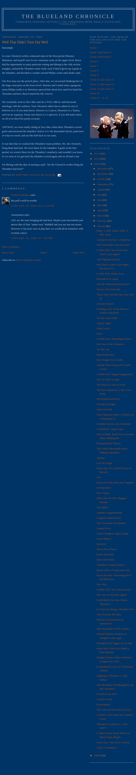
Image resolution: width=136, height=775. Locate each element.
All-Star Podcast (105, 303)
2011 (97, 153)
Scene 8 (94, 70)
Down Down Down (106, 549)
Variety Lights (103, 323)
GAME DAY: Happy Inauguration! (114, 374)
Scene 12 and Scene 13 (102, 84)
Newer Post (8, 252)
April (100, 210)
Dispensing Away (105, 354)
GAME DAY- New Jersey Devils (113, 589)
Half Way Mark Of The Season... (113, 628)
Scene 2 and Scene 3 (100, 52)
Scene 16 (94, 93)
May (100, 205)
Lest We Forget (104, 463)
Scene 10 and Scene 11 (102, 79)
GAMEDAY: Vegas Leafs (109, 429)
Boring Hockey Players (108, 443)
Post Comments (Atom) (28, 259)
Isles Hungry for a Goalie (109, 359)
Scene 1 (94, 47)
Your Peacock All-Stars (108, 614)
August (101, 189)
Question (101, 543)
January (101, 226)
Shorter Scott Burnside (108, 289)
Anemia (100, 457)
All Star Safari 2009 (106, 318)
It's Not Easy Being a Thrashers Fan (115, 609)
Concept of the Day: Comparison (113, 239)
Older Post (78, 252)
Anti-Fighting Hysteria (108, 259)
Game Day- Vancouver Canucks (113, 742)
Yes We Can (102, 349)
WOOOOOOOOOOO (108, 398)
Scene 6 (94, 61)
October (101, 179)
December (103, 168)
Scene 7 (94, 65)
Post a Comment (10, 246)
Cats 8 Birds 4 (103, 538)
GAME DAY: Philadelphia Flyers (113, 338)
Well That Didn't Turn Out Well (112, 244)
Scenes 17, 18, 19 (99, 97)
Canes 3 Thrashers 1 (107, 747)
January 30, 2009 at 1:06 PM (32, 238)
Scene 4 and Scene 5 (100, 56)
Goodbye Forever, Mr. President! (113, 423)
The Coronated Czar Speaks (110, 523)
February (102, 220)
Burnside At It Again (107, 278)
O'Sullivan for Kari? (107, 693)
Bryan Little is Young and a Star (113, 570)
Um (98, 477)
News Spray (102, 492)
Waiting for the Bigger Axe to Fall (114, 643)
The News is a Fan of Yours (110, 384)
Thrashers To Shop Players (110, 564)
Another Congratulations (109, 512)
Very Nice (101, 584)
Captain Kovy (103, 528)
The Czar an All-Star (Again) (111, 594)
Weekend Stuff (104, 409)
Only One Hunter (105, 559)
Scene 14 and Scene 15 (102, 88)
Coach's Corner (104, 699)
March (101, 215)
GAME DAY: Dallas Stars (110, 273)
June (100, 199)
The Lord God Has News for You (113, 709)
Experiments (103, 704)
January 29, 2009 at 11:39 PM (32, 205)
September (103, 184)
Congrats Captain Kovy (108, 517)
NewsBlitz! (102, 507)
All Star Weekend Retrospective (113, 284)
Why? (99, 333)
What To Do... (103, 328)
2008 (97, 755)
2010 (97, 158)
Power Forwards (105, 554)
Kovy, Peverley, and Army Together (115, 482)
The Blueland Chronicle (68, 16)
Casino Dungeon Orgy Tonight (112, 533)
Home (43, 252)
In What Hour (103, 487)
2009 (97, 163)
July (99, 194)
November (103, 173)
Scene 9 (94, 75)
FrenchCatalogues (20, 194)
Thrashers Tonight (105, 404)
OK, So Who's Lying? (107, 379)
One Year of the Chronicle (110, 344)
